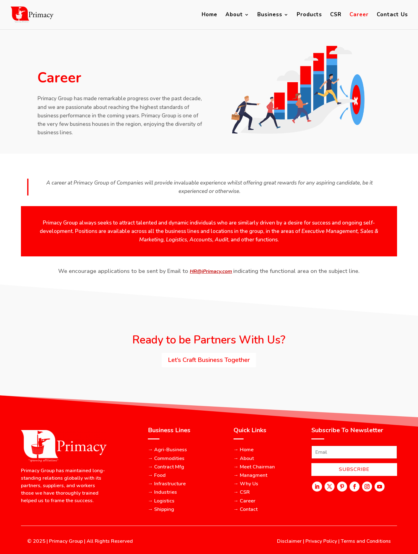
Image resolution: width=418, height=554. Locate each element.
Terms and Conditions (366, 541)
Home (209, 15)
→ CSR (242, 492)
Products (309, 15)
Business (269, 15)
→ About (244, 458)
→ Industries (162, 492)
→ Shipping (161, 509)
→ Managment (250, 475)
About (234, 15)
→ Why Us (246, 483)
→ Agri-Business (167, 449)
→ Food (157, 475)
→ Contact (246, 509)
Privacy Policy (321, 541)
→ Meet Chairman (254, 466)
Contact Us (392, 15)
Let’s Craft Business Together (209, 360)
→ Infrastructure (167, 483)
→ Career (244, 500)
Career (359, 15)
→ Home (244, 449)
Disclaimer (289, 541)
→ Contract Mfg (166, 466)
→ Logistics (161, 500)
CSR (335, 15)
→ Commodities (166, 458)
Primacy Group (66, 541)
